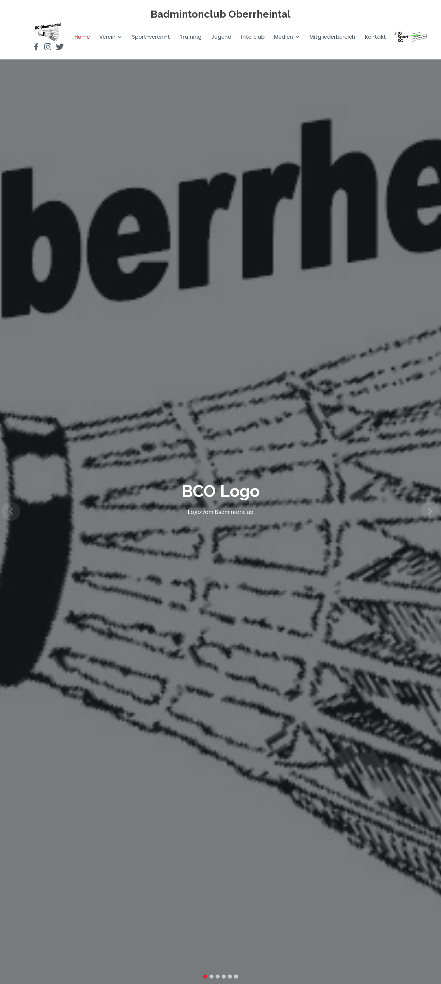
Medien (283, 36)
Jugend (221, 36)
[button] (11, 511)
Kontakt (375, 36)
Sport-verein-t (151, 36)
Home (82, 36)
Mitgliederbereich (332, 36)
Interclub (253, 36)
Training (191, 36)
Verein (107, 36)
